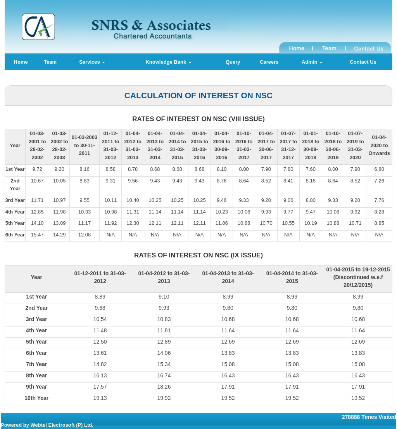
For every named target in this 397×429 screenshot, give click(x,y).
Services (92, 62)
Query (233, 62)
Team (50, 62)
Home (21, 62)
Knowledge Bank (168, 62)
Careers (269, 62)
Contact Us (363, 62)
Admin (312, 62)
